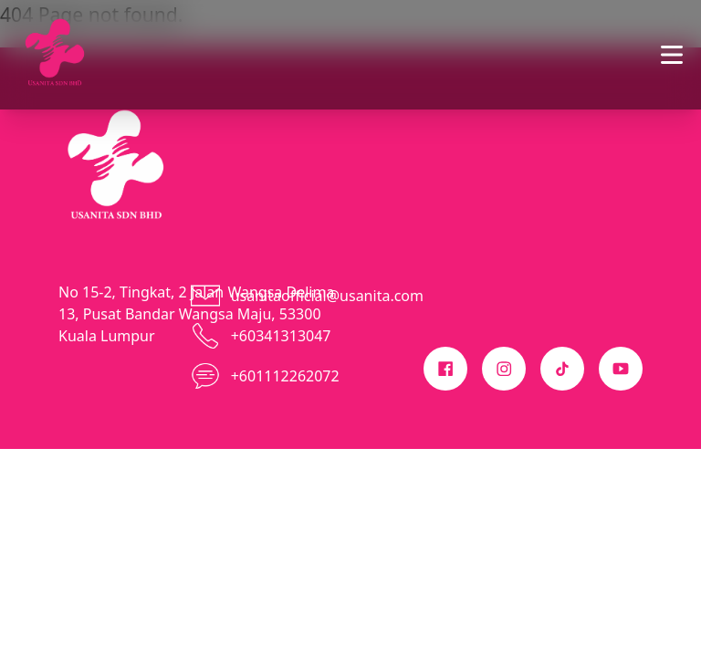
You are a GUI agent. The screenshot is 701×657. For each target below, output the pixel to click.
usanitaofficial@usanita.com (327, 296)
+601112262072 (285, 376)
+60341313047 (281, 336)
